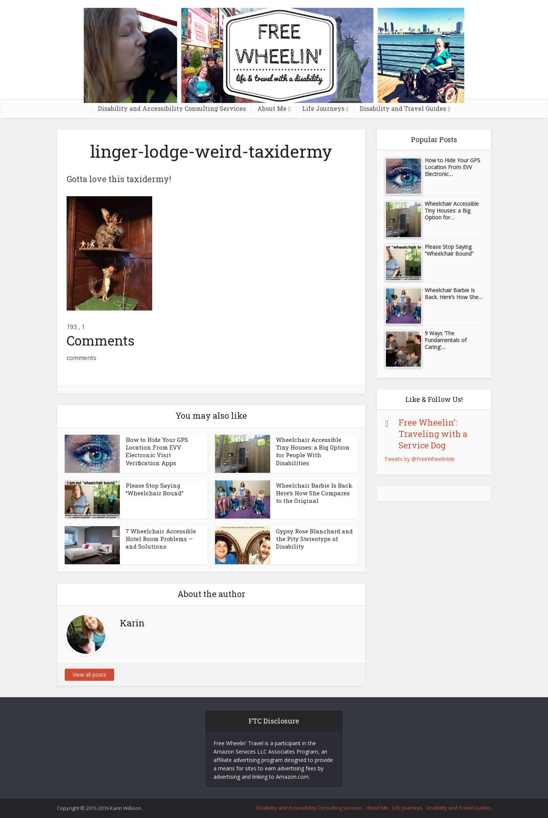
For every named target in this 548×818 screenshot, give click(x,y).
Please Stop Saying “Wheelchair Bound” (154, 489)
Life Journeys (323, 108)
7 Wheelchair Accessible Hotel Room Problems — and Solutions (161, 539)
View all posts (89, 674)
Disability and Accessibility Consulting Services (172, 108)
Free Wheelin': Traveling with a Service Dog (432, 434)
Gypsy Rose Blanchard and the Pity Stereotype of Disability (314, 539)
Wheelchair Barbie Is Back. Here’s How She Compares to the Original (314, 493)
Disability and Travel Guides (403, 108)
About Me (272, 108)
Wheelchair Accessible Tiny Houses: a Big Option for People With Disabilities (313, 451)
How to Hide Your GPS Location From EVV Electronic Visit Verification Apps (157, 451)
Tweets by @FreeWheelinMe (419, 459)
